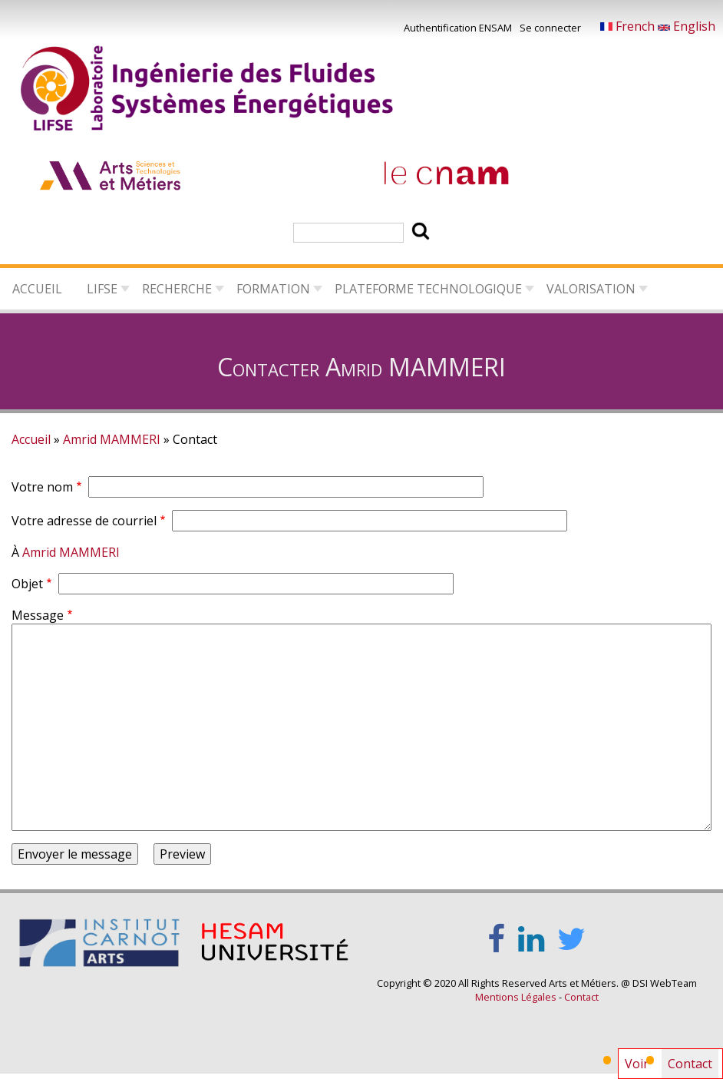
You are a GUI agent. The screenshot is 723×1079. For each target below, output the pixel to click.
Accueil (37, 288)
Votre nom (42, 486)
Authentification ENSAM (458, 28)
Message (38, 615)
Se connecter (550, 28)
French (629, 26)
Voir (637, 1063)
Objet (27, 583)
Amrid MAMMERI (111, 439)
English (686, 26)
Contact (693, 1066)
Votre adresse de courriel (84, 520)
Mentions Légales (515, 997)
